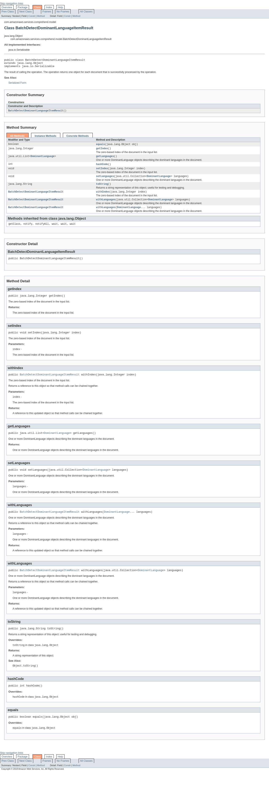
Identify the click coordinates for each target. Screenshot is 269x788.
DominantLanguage (43, 159)
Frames (46, 11)
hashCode (102, 167)
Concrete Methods (77, 138)
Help (60, 7)
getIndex (102, 151)
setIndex (102, 172)
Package (23, 7)
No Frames (63, 11)
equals (100, 146)
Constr (31, 16)
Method (41, 16)
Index (49, 7)
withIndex (102, 196)
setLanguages (105, 180)
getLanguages (105, 159)
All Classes (86, 11)
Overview (6, 7)
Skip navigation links (11, 3)
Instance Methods (45, 138)
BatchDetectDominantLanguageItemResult (35, 112)
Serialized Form (17, 84)
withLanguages (105, 205)
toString (102, 188)
